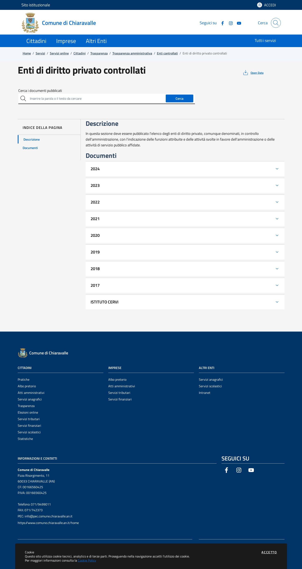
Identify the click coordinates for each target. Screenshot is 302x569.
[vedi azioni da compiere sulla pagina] (252, 72)
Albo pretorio (27, 386)
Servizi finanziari (29, 425)
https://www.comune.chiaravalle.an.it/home (48, 522)
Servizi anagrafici (30, 399)
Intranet (204, 392)
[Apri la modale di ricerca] (276, 23)
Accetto (269, 552)
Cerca (179, 98)
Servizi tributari (29, 418)
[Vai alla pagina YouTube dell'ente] (237, 22)
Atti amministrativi (31, 392)
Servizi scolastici (29, 432)
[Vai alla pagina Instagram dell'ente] (229, 22)
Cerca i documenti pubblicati (40, 91)
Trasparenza (26, 405)
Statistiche (25, 438)
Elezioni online (28, 412)
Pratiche (23, 379)
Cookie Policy (87, 560)
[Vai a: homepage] (61, 22)
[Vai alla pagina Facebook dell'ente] (221, 22)
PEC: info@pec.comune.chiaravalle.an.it (45, 516)
